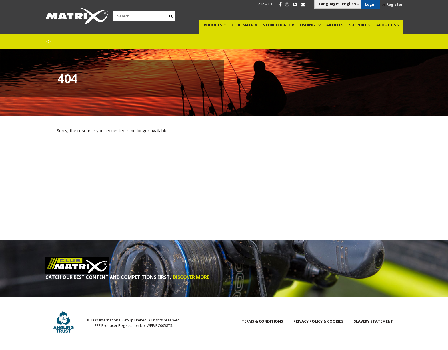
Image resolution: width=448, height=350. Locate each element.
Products (211, 24)
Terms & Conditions (262, 321)
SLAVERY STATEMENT (373, 321)
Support (358, 24)
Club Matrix (244, 24)
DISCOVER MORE (191, 277)
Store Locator (278, 24)
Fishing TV (310, 24)
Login (370, 4)
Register (394, 4)
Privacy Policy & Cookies (318, 321)
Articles (334, 24)
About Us (386, 24)
